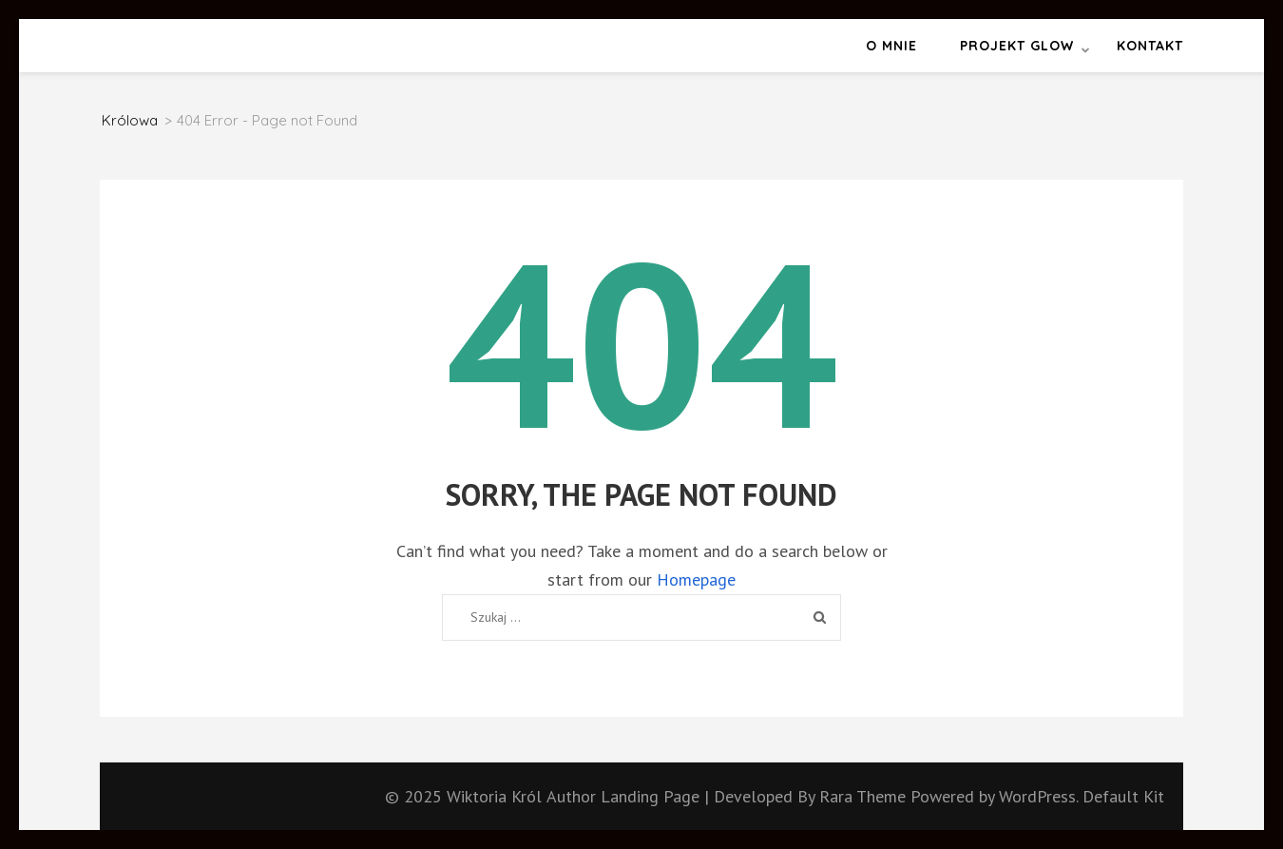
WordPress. (1038, 796)
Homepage (696, 579)
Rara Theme (864, 796)
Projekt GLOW (1017, 45)
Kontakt (1150, 45)
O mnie (891, 45)
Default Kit (1123, 796)
